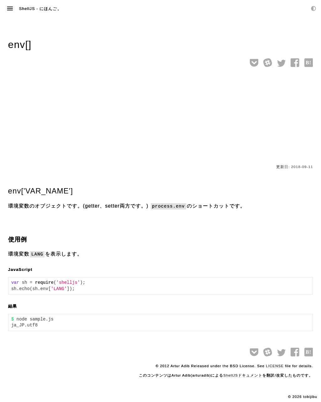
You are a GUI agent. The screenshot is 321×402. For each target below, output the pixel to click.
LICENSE (275, 366)
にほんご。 (50, 8)
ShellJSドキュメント (242, 375)
